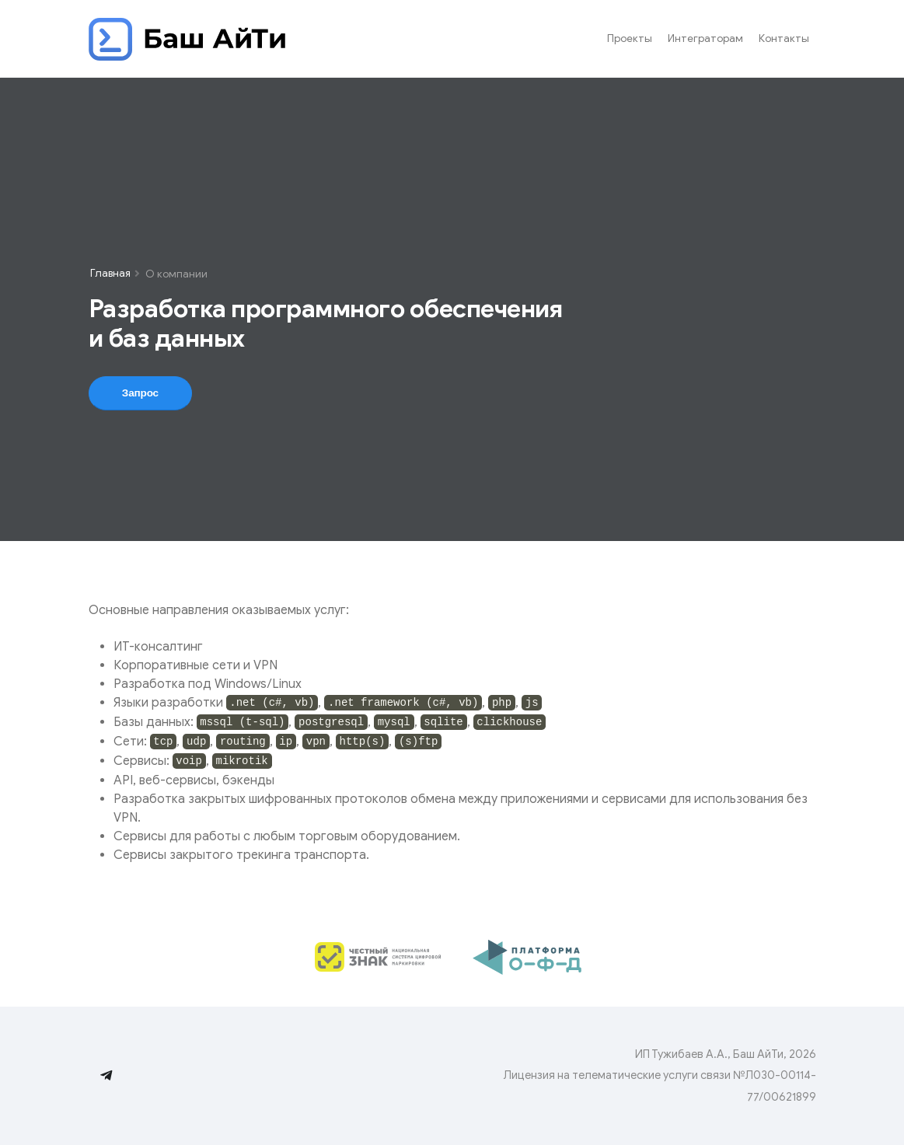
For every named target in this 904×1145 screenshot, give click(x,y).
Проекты (629, 38)
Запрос (139, 393)
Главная (110, 273)
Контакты (784, 38)
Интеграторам (705, 38)
